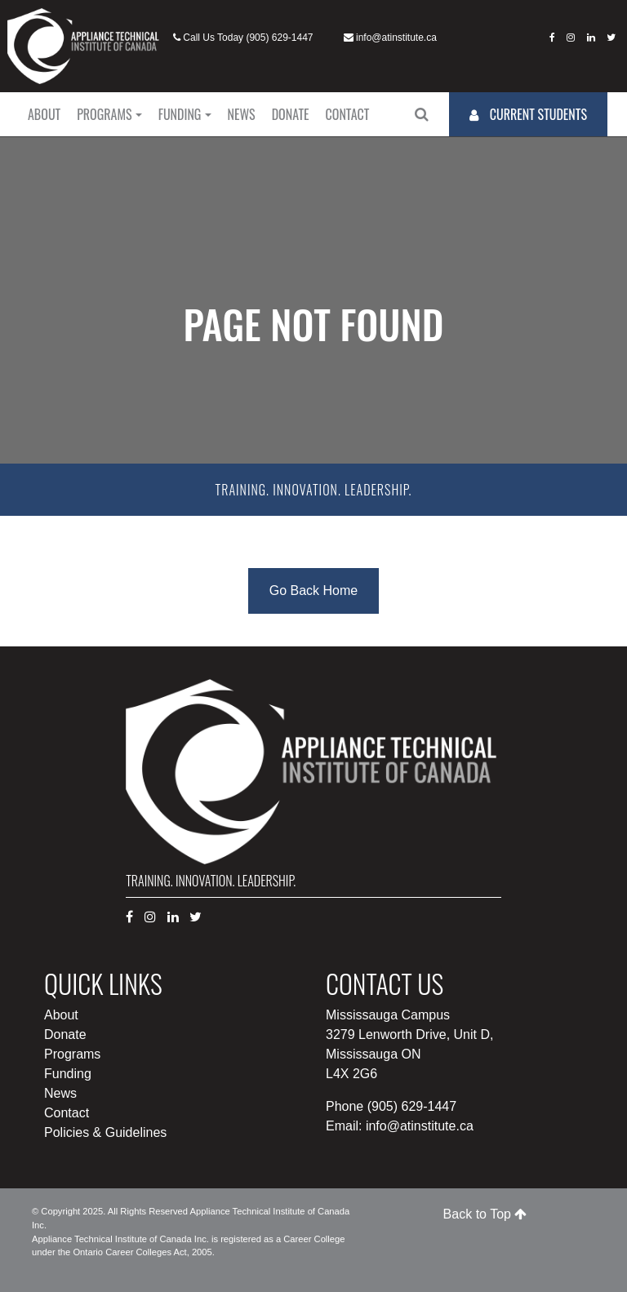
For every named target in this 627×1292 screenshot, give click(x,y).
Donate (290, 114)
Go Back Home (313, 590)
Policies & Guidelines (105, 1132)
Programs (104, 114)
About (44, 114)
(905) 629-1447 (279, 37)
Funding (180, 114)
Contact (348, 114)
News (242, 114)
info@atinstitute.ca (396, 37)
